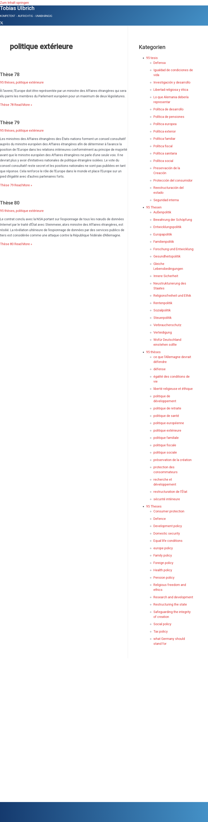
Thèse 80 (10, 203)
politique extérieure (30, 82)
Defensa (159, 63)
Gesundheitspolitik (167, 256)
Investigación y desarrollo (171, 82)
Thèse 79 (10, 122)
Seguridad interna (166, 200)
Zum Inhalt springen (14, 3)
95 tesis (152, 58)
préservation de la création (172, 460)
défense (159, 369)
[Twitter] (1, 23)
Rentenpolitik (162, 303)
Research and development (173, 597)
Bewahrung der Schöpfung (172, 220)
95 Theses (154, 506)
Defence (159, 519)
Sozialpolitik (162, 310)
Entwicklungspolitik (167, 227)
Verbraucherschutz (167, 325)
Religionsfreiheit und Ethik (172, 295)
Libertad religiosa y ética (170, 90)
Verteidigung (162, 332)
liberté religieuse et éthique (173, 389)
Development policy (167, 526)
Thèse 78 (10, 74)
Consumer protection (168, 511)
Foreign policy (163, 563)
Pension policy (164, 577)
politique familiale (166, 438)
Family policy (162, 555)
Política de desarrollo (168, 109)
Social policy (162, 624)
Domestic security (166, 533)
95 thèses (7, 82)
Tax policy (160, 631)
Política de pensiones (168, 117)
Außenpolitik (162, 212)
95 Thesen (154, 207)
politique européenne (168, 423)
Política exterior (164, 131)
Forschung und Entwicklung (173, 249)
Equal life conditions (168, 541)
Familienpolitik (163, 241)
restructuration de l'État (170, 492)
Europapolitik (162, 234)
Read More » (16, 105)
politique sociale (165, 452)
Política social (163, 161)
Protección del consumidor (173, 180)
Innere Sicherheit (165, 276)
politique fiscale (164, 445)
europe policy (163, 548)
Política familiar (164, 139)
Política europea (165, 124)
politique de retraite (167, 408)
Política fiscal (163, 146)
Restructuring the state (170, 604)
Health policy (162, 570)
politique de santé (166, 416)
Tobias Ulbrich (17, 8)
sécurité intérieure (166, 499)
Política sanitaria (165, 153)
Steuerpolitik (162, 318)
